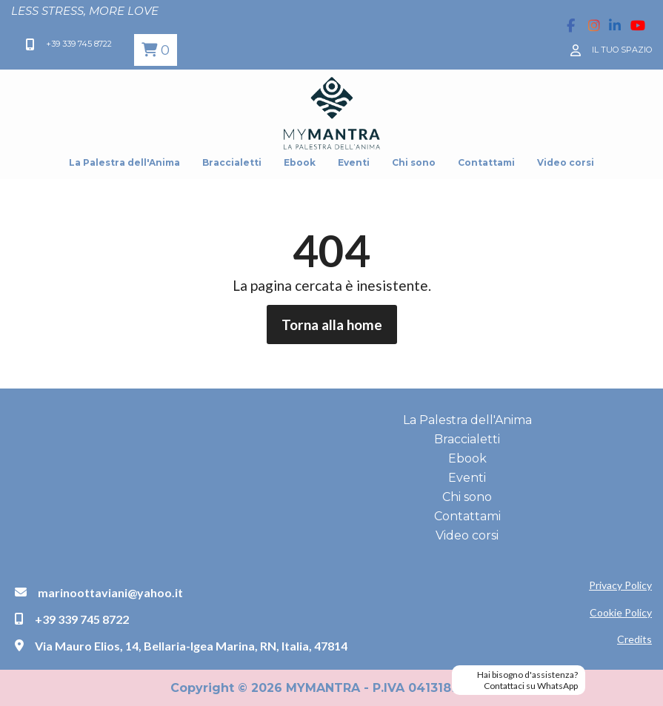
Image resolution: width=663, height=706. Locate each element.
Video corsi (565, 162)
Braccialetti (231, 162)
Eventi (354, 162)
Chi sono (414, 162)
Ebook (300, 162)
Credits (634, 639)
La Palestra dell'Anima (124, 162)
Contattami (486, 162)
